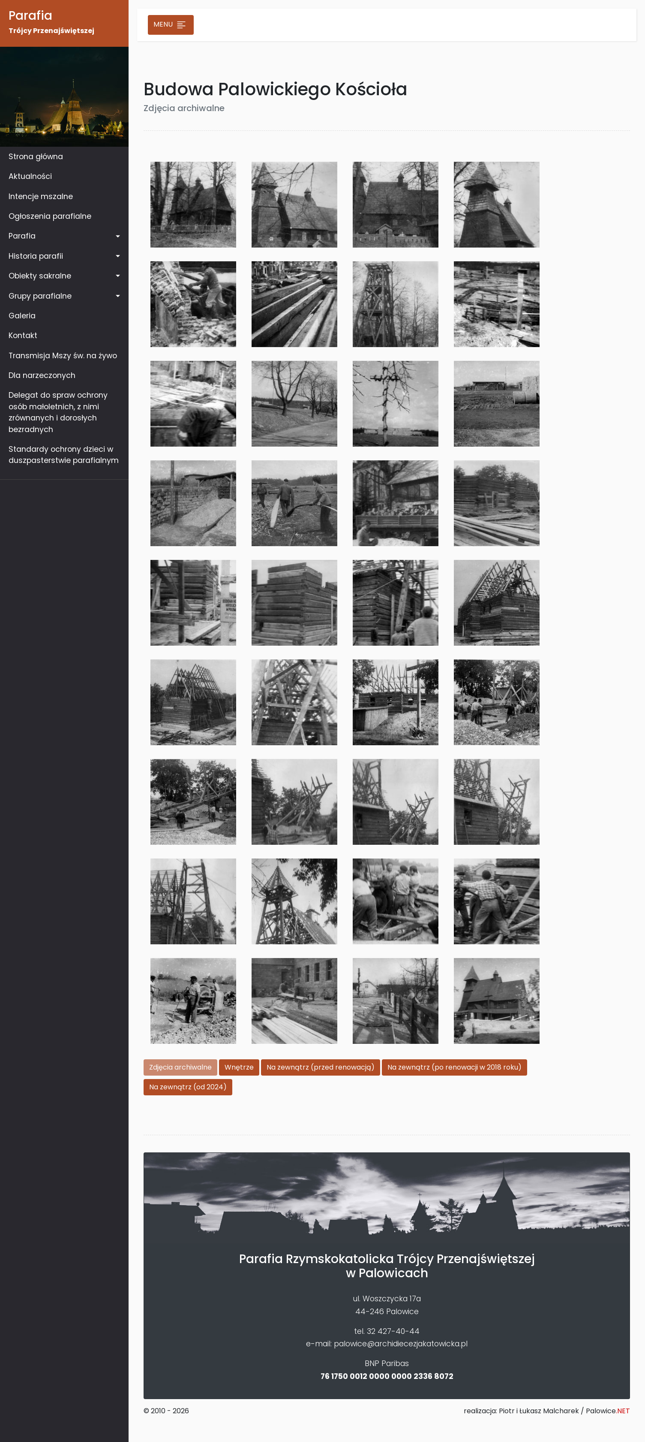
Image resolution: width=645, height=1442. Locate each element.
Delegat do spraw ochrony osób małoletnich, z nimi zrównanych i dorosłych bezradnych (58, 412)
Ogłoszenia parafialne (50, 216)
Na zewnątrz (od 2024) (188, 1087)
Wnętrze (239, 1067)
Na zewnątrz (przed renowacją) (321, 1067)
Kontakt (23, 335)
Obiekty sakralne (40, 276)
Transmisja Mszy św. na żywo (63, 356)
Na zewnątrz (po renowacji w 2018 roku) (454, 1067)
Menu (170, 25)
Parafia (22, 236)
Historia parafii (36, 256)
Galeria (22, 316)
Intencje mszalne (41, 196)
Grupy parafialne (40, 296)
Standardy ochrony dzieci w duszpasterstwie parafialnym (64, 455)
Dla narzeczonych (42, 375)
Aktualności (30, 176)
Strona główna (36, 156)
